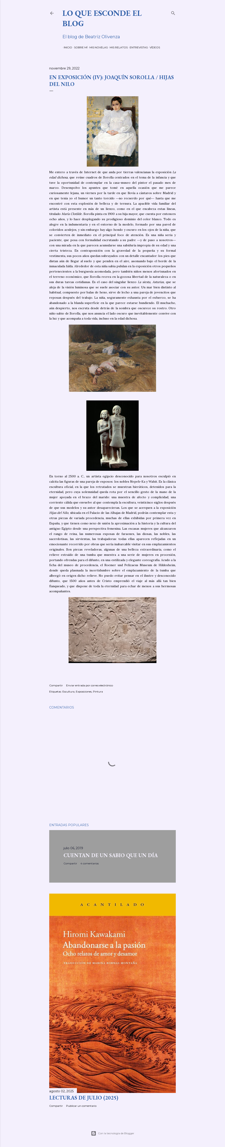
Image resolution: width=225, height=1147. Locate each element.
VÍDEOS (153, 47)
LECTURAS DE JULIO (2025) (83, 1097)
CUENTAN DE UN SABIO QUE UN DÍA (111, 855)
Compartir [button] (56, 685)
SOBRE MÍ (79, 47)
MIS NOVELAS (97, 47)
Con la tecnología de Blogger (112, 1133)
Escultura (68, 691)
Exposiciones (84, 691)
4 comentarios (89, 863)
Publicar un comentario (81, 1105)
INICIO (66, 47)
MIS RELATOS (117, 47)
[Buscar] (173, 12)
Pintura (98, 691)
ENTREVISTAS (137, 47)
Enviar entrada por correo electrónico (89, 685)
